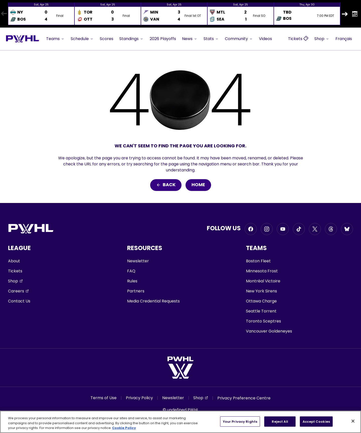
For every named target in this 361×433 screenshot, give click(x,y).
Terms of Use (104, 398)
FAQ (131, 271)
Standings (131, 39)
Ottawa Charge (261, 301)
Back (165, 185)
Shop (321, 39)
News (190, 39)
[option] (41, 14)
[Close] (352, 420)
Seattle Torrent (261, 311)
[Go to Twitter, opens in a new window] (315, 229)
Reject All (280, 421)
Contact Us (19, 301)
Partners (135, 291)
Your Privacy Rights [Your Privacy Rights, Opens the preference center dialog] (240, 421)
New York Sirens (261, 291)
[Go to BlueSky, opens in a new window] (347, 229)
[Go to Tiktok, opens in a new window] (299, 229)
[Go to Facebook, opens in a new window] (251, 229)
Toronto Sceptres (263, 321)
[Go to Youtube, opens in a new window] (283, 229)
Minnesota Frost (262, 271)
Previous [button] (4, 14)
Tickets (15, 271)
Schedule (82, 39)
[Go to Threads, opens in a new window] (331, 229)
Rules (132, 281)
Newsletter (138, 261)
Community (239, 39)
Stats (211, 39)
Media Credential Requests (153, 301)
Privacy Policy (139, 398)
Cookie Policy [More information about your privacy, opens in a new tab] (124, 427)
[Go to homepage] (22, 38)
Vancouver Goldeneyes (269, 331)
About (14, 261)
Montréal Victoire (263, 281)
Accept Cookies (316, 421)
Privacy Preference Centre (243, 398)
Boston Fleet (258, 261)
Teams (55, 39)
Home (198, 185)
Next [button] (344, 14)
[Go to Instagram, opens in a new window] (267, 229)
